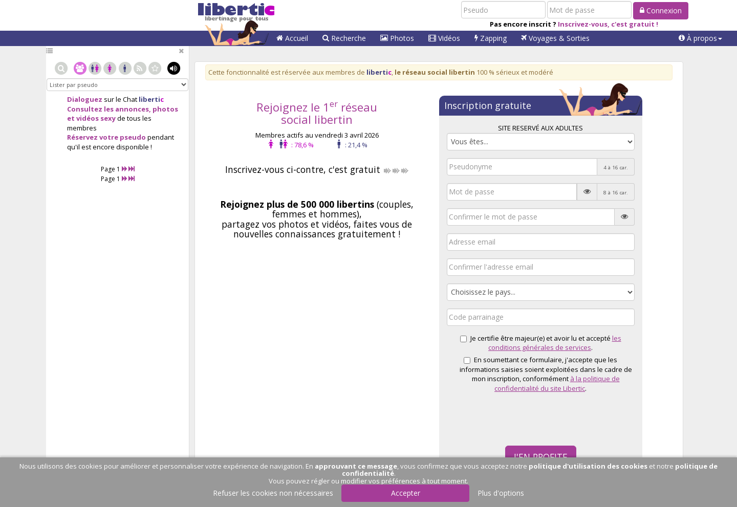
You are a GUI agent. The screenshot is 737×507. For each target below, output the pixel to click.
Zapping (490, 38)
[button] (700, 38)
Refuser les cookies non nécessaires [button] (273, 493)
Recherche (344, 38)
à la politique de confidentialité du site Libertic (557, 383)
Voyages (555, 38)
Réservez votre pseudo (106, 137)
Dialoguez (84, 99)
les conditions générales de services (554, 343)
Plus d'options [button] (501, 493)
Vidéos (444, 38)
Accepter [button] (405, 493)
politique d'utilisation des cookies (588, 466)
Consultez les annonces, (109, 109)
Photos (397, 38)
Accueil (292, 38)
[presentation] (524, 418)
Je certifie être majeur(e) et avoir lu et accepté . (540, 343)
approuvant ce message (356, 466)
